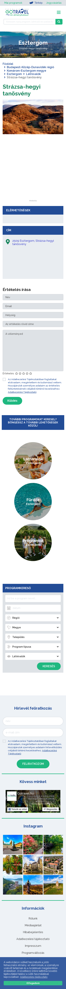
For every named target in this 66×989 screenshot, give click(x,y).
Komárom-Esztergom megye (26, 70)
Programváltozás (33, 952)
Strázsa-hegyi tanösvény (21, 90)
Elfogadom (33, 983)
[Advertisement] (33, 178)
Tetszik (18, 809)
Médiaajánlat (33, 925)
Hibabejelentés (33, 932)
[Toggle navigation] (58, 12)
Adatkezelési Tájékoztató (22, 392)
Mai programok (13, 2)
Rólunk (33, 918)
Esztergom (14, 74)
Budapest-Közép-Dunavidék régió (30, 67)
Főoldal (8, 64)
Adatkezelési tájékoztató (33, 939)
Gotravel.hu (25, 793)
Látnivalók (33, 74)
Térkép (36, 2)
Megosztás (50, 809)
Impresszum (33, 945)
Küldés (12, 400)
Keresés (49, 666)
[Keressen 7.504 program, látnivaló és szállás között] (29, 22)
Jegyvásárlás (54, 2)
